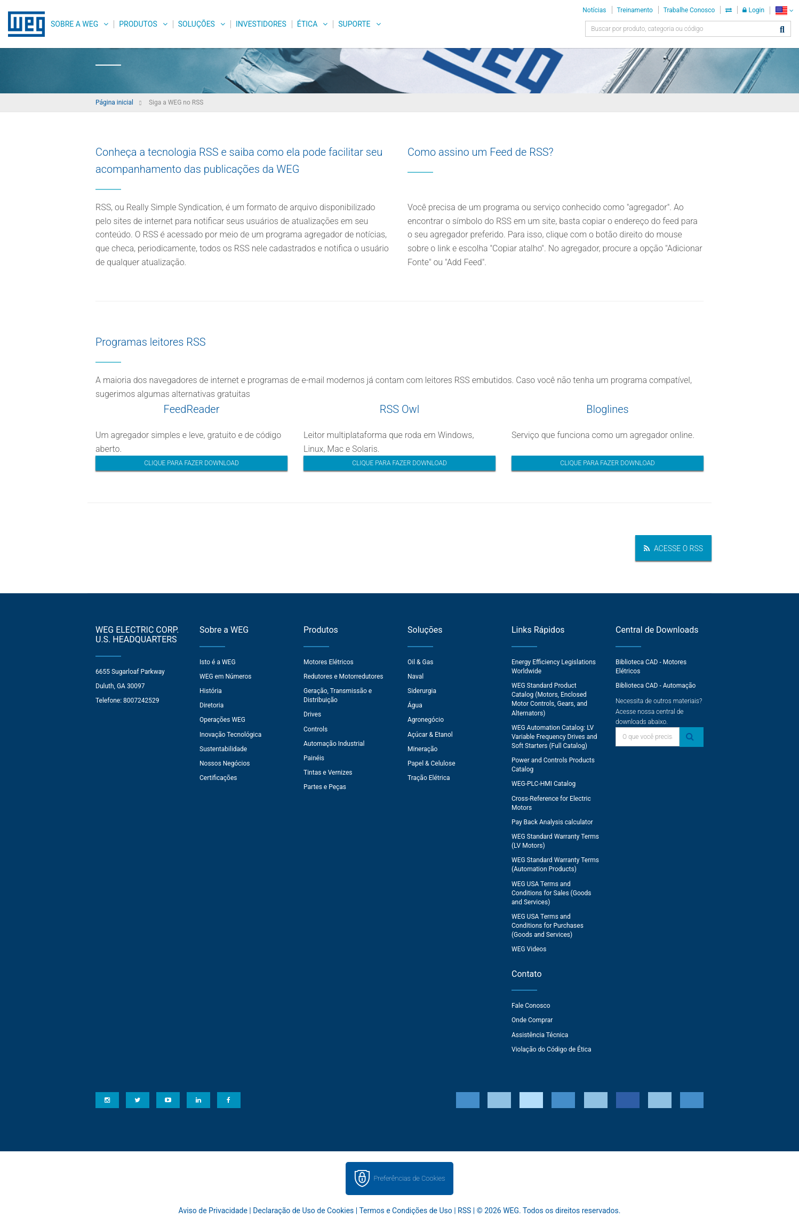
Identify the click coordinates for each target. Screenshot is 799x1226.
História (210, 691)
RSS (464, 1210)
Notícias (594, 10)
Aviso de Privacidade (213, 1210)
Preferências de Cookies (409, 1178)
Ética (307, 24)
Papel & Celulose (432, 763)
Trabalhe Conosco (689, 10)
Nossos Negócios (224, 763)
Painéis (313, 758)
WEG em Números (225, 676)
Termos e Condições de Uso (405, 1210)
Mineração (422, 749)
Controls (315, 729)
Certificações (218, 778)
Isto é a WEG (217, 662)
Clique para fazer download (191, 463)
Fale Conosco (531, 1005)
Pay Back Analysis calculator (552, 822)
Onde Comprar (532, 1020)
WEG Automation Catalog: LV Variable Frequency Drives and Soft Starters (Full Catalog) (554, 737)
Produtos (138, 24)
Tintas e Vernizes (327, 772)
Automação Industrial (334, 743)
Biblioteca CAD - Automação (656, 685)
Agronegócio (426, 719)
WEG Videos (529, 949)
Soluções (196, 24)
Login (753, 10)
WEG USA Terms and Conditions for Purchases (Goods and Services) (548, 925)
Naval (416, 676)
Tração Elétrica (429, 778)
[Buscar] (782, 30)
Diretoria (211, 705)
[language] (784, 10)
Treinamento (635, 10)
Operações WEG (222, 719)
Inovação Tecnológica (230, 734)
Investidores (261, 24)
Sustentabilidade (223, 749)
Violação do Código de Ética (552, 1049)
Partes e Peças (324, 787)
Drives (312, 714)
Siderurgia (422, 691)
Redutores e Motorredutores (343, 676)
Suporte (354, 24)
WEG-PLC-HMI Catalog (544, 783)
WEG (22, 24)
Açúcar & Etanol (430, 734)
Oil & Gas (420, 662)
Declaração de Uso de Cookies (303, 1210)
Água (415, 705)
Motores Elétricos (328, 662)
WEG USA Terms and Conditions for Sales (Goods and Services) (552, 893)
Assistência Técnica (540, 1035)
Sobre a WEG (74, 24)
